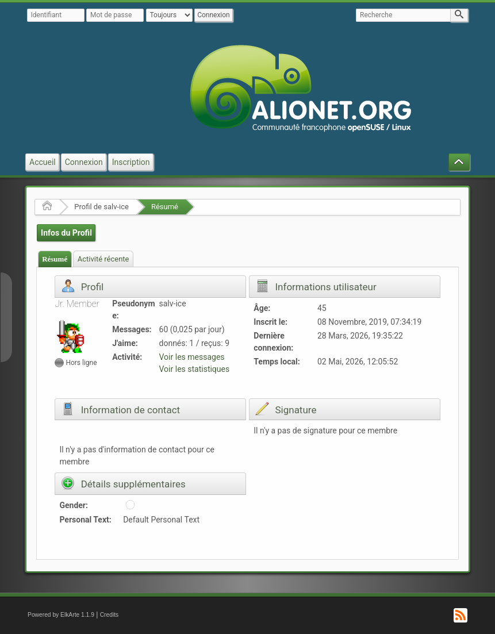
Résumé (164, 206)
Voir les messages (192, 357)
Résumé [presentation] (54, 259)
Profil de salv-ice (101, 206)
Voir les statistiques (194, 369)
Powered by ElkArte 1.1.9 (61, 615)
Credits (109, 615)
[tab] (55, 259)
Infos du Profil (66, 232)
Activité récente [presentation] (103, 259)
